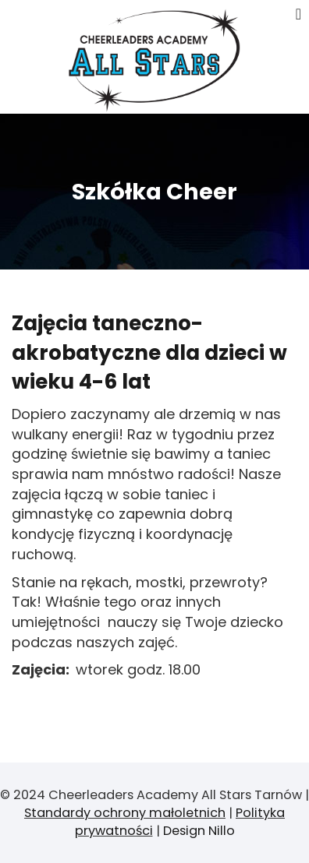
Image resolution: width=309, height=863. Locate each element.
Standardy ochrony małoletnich (125, 813)
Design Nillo (199, 831)
